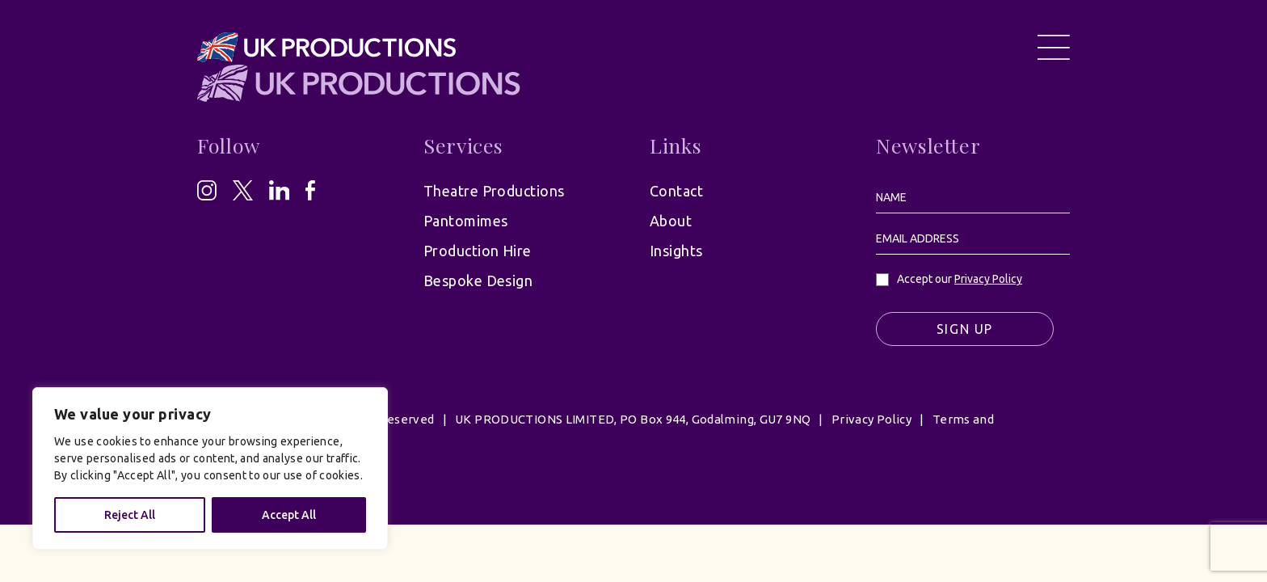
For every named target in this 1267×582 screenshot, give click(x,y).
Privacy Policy (988, 278)
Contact (676, 191)
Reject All (129, 514)
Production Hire (477, 250)
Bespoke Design (477, 280)
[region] (210, 468)
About (671, 221)
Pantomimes (465, 221)
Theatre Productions (494, 191)
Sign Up (965, 329)
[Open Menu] (1054, 47)
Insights (676, 250)
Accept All (289, 514)
